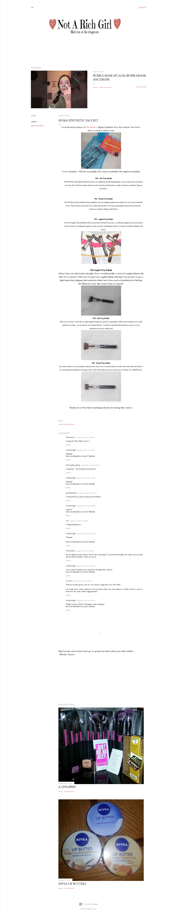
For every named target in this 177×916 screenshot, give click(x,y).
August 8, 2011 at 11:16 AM (85, 437)
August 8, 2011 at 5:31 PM (85, 551)
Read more (141, 87)
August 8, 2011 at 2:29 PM (86, 534)
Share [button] (95, 87)
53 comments (69, 791)
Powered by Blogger (88, 904)
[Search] (142, 8)
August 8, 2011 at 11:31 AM (90, 465)
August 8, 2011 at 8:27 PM (86, 600)
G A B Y (69, 581)
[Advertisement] (101, 679)
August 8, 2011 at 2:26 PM (79, 521)
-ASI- (95, 909)
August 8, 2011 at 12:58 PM (86, 506)
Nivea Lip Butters (72, 884)
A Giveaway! (67, 787)
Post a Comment (105, 87)
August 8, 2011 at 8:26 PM (83, 581)
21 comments (69, 888)
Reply (68, 445)
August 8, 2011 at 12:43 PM (87, 493)
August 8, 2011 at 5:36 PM (86, 566)
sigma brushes (37, 126)
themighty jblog (73, 465)
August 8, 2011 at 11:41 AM (86, 478)
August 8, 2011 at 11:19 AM (86, 450)
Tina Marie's (92, 127)
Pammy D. (70, 437)
